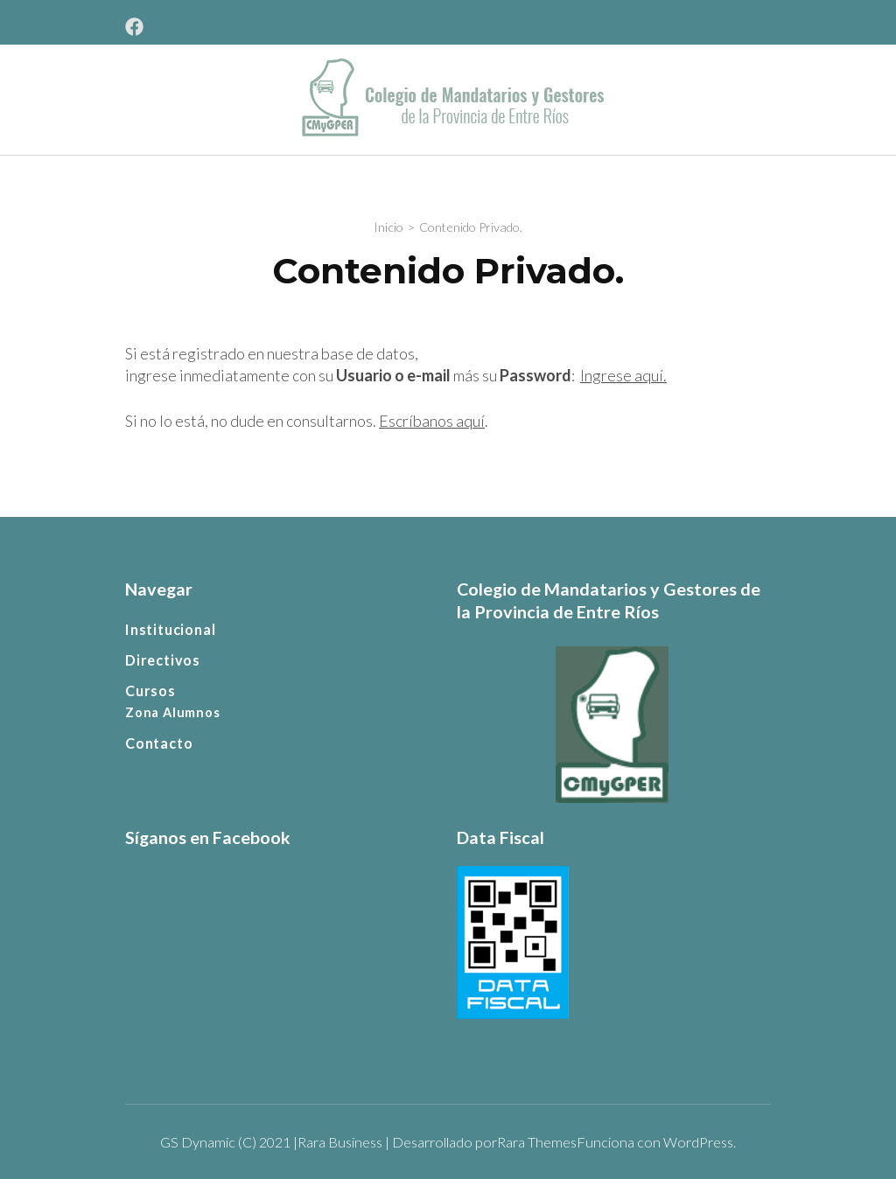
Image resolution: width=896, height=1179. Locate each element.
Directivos (162, 660)
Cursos (150, 690)
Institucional (170, 629)
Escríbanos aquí (432, 420)
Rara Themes (537, 1142)
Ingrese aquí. (623, 375)
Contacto (158, 743)
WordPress (698, 1142)
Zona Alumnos (172, 712)
